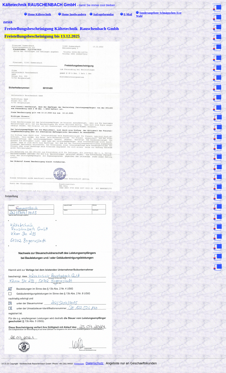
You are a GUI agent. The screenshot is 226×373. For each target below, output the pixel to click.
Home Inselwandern (74, 14)
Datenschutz (95, 363)
